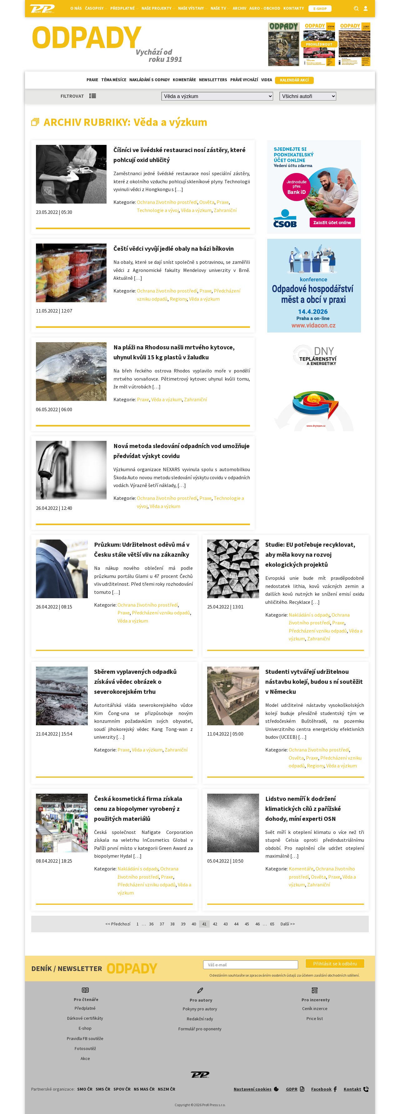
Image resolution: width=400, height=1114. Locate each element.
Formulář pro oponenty (200, 1029)
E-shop (85, 1028)
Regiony (178, 299)
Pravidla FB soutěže (85, 1038)
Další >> (288, 924)
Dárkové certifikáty (85, 1018)
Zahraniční (225, 210)
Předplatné (124, 8)
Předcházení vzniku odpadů (161, 612)
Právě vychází (244, 79)
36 (151, 924)
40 (194, 924)
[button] (335, 963)
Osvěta (206, 202)
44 (236, 924)
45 (247, 924)
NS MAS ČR (144, 1089)
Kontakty (293, 8)
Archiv (239, 8)
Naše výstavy (193, 8)
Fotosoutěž (85, 1048)
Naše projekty (158, 8)
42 (215, 924)
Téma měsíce (113, 79)
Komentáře (184, 79)
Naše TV (220, 8)
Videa (266, 79)
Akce (85, 1058)
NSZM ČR (166, 1089)
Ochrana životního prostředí (167, 202)
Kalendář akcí (294, 80)
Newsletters (213, 79)
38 (172, 924)
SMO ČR (84, 1089)
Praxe (92, 79)
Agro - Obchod (264, 8)
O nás (76, 8)
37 (162, 924)
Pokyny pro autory (200, 1009)
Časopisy (96, 8)
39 (183, 924)
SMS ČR (103, 1089)
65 (272, 924)
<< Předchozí (117, 924)
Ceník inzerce (315, 1008)
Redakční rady (200, 1019)
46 (257, 924)
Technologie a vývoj (158, 210)
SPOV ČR (122, 1089)
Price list (315, 1018)
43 (225, 924)
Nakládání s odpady (149, 79)
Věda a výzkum (196, 210)
